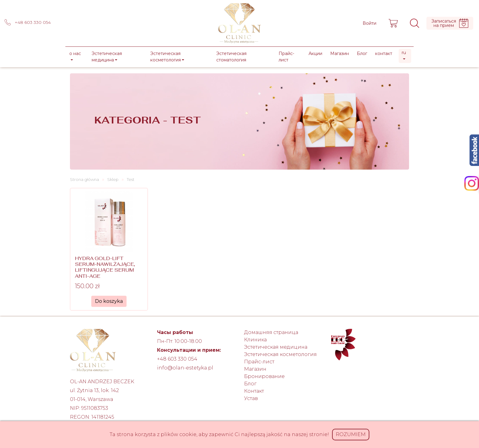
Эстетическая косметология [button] (165, 57)
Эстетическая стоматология (231, 57)
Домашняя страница (271, 332)
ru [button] (404, 52)
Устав (251, 398)
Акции (315, 53)
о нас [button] (75, 53)
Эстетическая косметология (280, 354)
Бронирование (264, 376)
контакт (383, 53)
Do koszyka (109, 301)
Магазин (339, 53)
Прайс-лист (286, 57)
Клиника (255, 340)
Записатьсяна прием (449, 23)
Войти (369, 23)
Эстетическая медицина (275, 347)
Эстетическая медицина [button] (107, 57)
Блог (362, 53)
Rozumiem (351, 434)
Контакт (254, 391)
